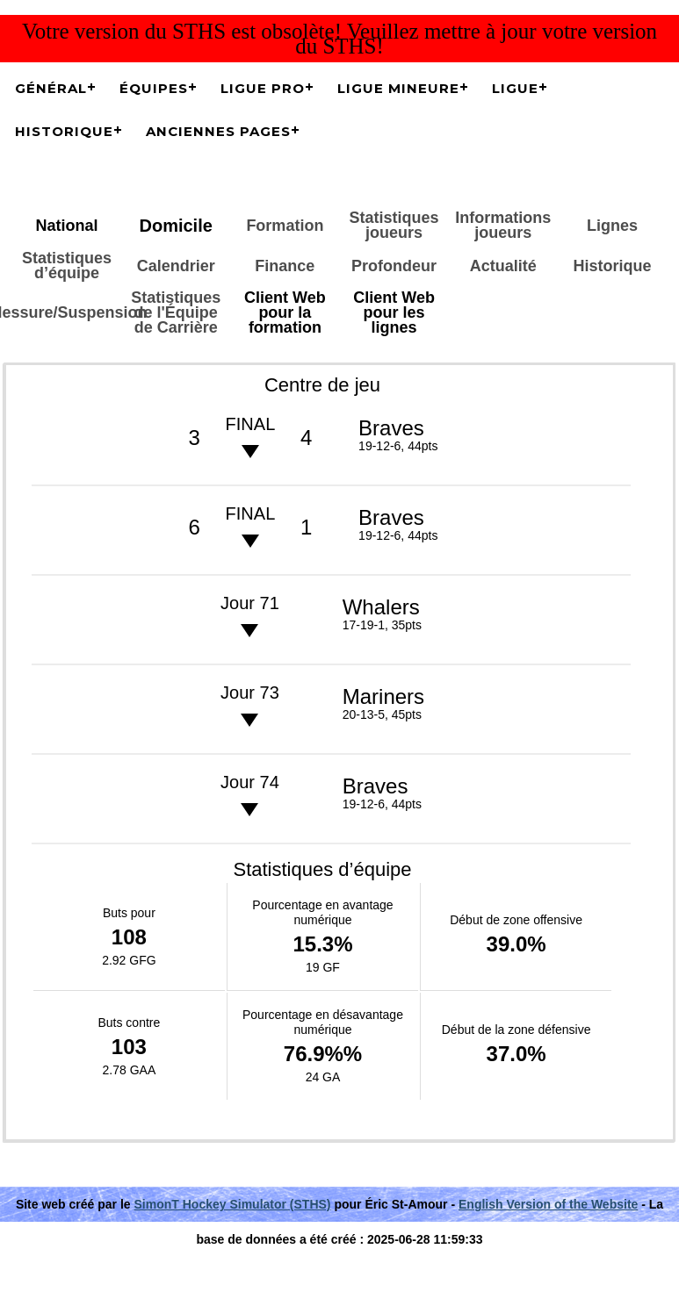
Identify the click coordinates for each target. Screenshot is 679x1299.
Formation (284, 225)
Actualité (503, 266)
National (66, 225)
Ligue (515, 88)
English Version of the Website (548, 1204)
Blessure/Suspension (67, 312)
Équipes (153, 88)
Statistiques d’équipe (67, 265)
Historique (64, 131)
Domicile (175, 225)
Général (51, 88)
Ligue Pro (262, 88)
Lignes (612, 225)
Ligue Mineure (398, 88)
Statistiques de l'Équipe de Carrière (175, 312)
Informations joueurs (503, 225)
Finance (284, 266)
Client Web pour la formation (285, 312)
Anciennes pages (218, 131)
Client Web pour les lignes (394, 312)
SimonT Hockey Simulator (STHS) (232, 1204)
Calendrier (176, 266)
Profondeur (394, 266)
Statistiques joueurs (394, 225)
